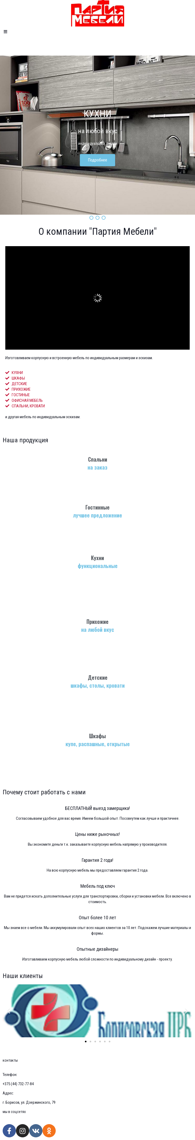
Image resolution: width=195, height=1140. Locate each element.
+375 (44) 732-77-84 (18, 1084)
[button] (85, 1041)
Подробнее (97, 160)
